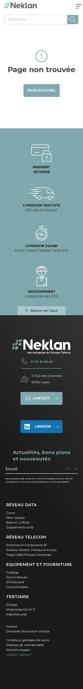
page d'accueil (42, 90)
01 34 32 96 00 (42, 362)
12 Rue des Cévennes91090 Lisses (46, 379)
